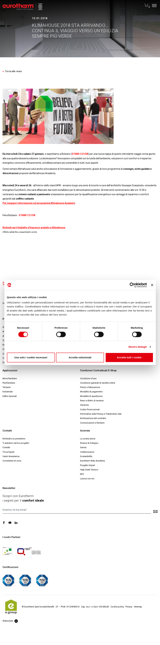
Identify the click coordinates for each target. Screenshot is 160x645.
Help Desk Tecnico (89, 469)
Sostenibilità (86, 456)
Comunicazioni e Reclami (92, 423)
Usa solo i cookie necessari (30, 357)
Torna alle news (12, 71)
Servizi (83, 447)
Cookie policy (117, 606)
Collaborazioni (87, 452)
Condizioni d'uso (88, 378)
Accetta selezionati (80, 357)
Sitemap (138, 606)
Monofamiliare (10, 378)
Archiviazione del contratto (93, 418)
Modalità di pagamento (91, 391)
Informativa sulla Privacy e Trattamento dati (100, 414)
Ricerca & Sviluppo (89, 443)
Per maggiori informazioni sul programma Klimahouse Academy (39, 203)
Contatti (6, 447)
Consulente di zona (12, 460)
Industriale (8, 391)
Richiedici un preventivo (14, 438)
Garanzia (84, 405)
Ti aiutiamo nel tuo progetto (16, 443)
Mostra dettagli (138, 346)
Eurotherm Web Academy (92, 460)
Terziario (7, 387)
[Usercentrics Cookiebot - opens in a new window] (132, 285)
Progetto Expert (87, 465)
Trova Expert (8, 452)
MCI (82, 474)
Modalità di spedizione (91, 396)
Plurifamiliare (9, 383)
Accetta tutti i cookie (129, 357)
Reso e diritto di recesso (92, 400)
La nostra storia (87, 438)
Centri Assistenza (11, 456)
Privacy (129, 606)
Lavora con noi (87, 478)
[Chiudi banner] (152, 285)
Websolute (10, 621)
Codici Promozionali (90, 409)
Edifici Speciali (10, 396)
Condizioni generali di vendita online (97, 383)
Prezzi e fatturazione (90, 387)
